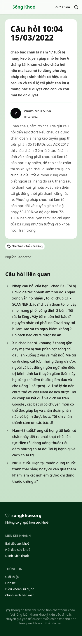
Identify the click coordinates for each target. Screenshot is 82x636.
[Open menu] (6, 7)
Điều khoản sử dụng (19, 589)
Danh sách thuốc (17, 556)
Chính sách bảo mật (19, 595)
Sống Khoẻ (23, 7)
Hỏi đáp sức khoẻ (17, 549)
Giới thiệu (62, 7)
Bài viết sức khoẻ (17, 543)
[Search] (76, 7)
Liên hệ (10, 583)
